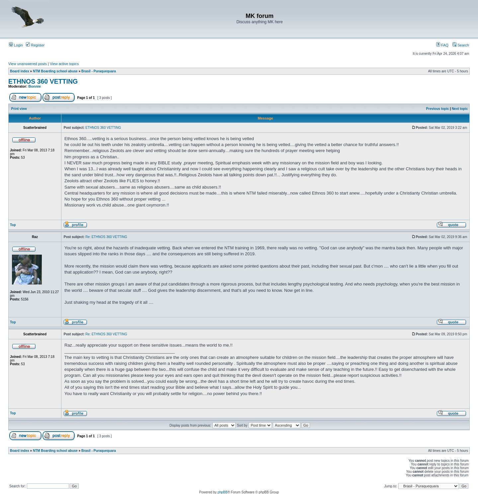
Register (35, 45)
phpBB (222, 492)
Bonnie (35, 86)
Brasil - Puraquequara (98, 71)
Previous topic (437, 109)
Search (460, 45)
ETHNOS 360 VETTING (43, 81)
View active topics (64, 64)
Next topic (460, 109)
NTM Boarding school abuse (55, 71)
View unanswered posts (27, 64)
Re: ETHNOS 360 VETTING (106, 237)
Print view (19, 109)
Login (16, 45)
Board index (19, 71)
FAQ (442, 45)
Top (13, 225)
